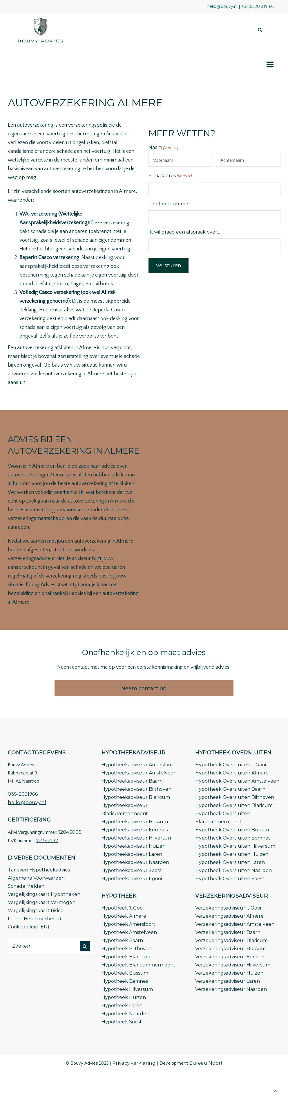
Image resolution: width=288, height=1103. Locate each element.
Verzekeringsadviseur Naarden (231, 989)
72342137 (47, 840)
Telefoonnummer (169, 204)
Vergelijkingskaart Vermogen (41, 902)
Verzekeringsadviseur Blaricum (231, 940)
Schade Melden (26, 886)
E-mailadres (170, 176)
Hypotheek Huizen (124, 997)
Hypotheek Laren (122, 1005)
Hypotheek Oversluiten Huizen (231, 854)
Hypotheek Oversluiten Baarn (230, 789)
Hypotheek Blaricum (126, 956)
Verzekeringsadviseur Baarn (227, 932)
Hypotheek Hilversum (127, 989)
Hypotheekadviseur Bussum (135, 821)
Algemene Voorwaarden (36, 878)
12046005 (69, 832)
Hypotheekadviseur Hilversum (137, 838)
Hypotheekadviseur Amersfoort (138, 764)
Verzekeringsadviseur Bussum (230, 948)
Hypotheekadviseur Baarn (132, 781)
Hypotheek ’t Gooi (123, 908)
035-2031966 (23, 794)
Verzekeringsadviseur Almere (229, 916)
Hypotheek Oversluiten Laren (230, 862)
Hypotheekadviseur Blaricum (136, 797)
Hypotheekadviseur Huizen (134, 846)
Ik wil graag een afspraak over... (184, 232)
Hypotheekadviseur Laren (132, 854)
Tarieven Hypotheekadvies (39, 870)
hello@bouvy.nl (27, 802)
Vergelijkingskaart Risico (36, 910)
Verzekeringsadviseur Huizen (229, 973)
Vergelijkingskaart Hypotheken (44, 894)
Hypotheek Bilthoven (127, 948)
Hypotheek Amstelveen (129, 932)
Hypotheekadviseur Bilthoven (136, 789)
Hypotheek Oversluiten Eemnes (232, 838)
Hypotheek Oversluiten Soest (229, 878)
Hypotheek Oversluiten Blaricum (234, 805)
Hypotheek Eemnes (125, 981)
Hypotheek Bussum (125, 973)
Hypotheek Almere (124, 916)
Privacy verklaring (134, 1063)
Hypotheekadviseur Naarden (135, 862)
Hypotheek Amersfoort (128, 924)
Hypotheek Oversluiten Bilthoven (234, 797)
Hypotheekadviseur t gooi (132, 878)
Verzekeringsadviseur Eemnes (230, 956)
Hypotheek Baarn (122, 940)
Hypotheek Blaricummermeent (138, 965)
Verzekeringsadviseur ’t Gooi (228, 908)
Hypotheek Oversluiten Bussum (233, 830)
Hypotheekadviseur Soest (132, 870)
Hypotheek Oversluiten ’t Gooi (230, 764)
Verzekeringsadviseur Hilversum (232, 965)
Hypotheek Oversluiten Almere (232, 773)
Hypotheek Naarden (125, 1013)
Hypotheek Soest (122, 1022)
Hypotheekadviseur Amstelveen (139, 773)
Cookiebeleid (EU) (28, 927)
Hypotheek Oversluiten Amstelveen (237, 781)
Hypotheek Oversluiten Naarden (233, 870)
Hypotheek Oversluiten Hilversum (235, 846)
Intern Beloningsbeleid (34, 918)
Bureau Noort (206, 1063)
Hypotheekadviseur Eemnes (135, 830)
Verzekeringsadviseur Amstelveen (234, 924)
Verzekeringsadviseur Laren (227, 981)
